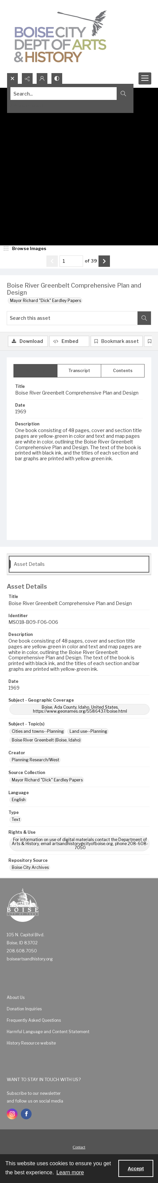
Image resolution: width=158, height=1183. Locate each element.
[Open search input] (12, 78)
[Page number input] (71, 261)
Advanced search (27, 105)
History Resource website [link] (31, 1043)
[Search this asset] (72, 318)
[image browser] (25, 248)
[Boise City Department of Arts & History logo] (60, 36)
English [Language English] (19, 799)
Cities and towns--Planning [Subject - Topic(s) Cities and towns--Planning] (38, 731)
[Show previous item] (52, 261)
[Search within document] (144, 318)
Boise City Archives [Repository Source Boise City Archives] (30, 867)
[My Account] (42, 78)
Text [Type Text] (16, 819)
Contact (79, 1147)
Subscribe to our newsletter (34, 1093)
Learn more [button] (70, 1172)
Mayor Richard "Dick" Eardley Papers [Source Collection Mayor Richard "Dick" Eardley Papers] (47, 779)
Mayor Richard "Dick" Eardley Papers (45, 300)
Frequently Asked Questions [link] (34, 1020)
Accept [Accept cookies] (136, 1168)
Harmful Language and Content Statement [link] (48, 1031)
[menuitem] (79, 997)
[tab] (35, 370)
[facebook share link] (26, 1114)
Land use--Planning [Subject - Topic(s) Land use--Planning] (88, 731)
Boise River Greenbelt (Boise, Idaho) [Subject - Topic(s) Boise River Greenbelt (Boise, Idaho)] (46, 740)
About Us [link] (16, 997)
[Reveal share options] (27, 78)
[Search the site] (64, 93)
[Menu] (145, 78)
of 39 (91, 260)
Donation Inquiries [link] (24, 1008)
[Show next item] (104, 261)
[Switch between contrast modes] (56, 78)
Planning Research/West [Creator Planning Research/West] (35, 759)
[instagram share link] (12, 1114)
